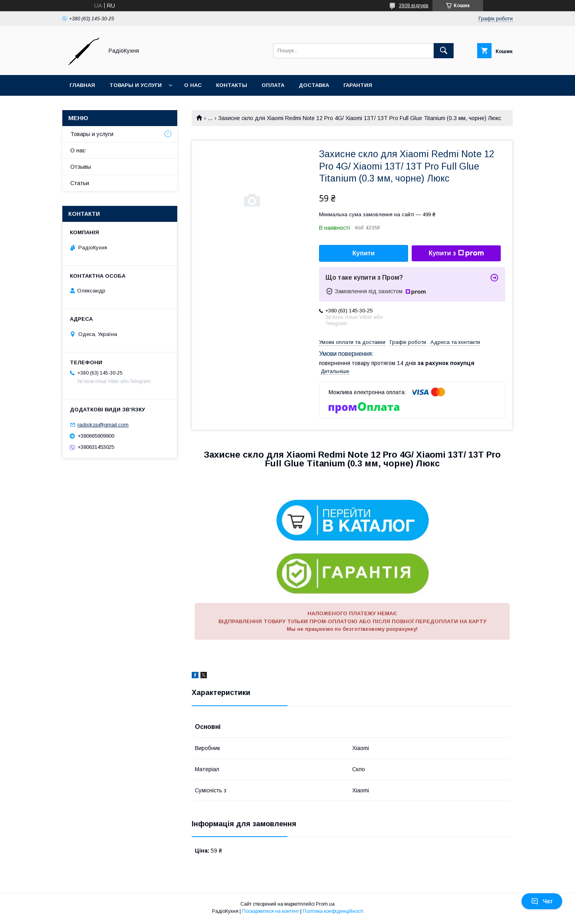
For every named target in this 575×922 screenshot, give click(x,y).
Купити (364, 253)
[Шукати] (444, 50)
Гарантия (357, 85)
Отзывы (80, 167)
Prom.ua (325, 904)
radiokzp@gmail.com (103, 425)
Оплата (273, 85)
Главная (82, 85)
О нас (193, 85)
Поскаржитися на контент (270, 911)
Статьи (79, 183)
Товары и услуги (135, 85)
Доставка (314, 85)
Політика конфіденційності (333, 911)
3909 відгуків (413, 5)
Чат (542, 901)
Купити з (456, 253)
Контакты (231, 85)
